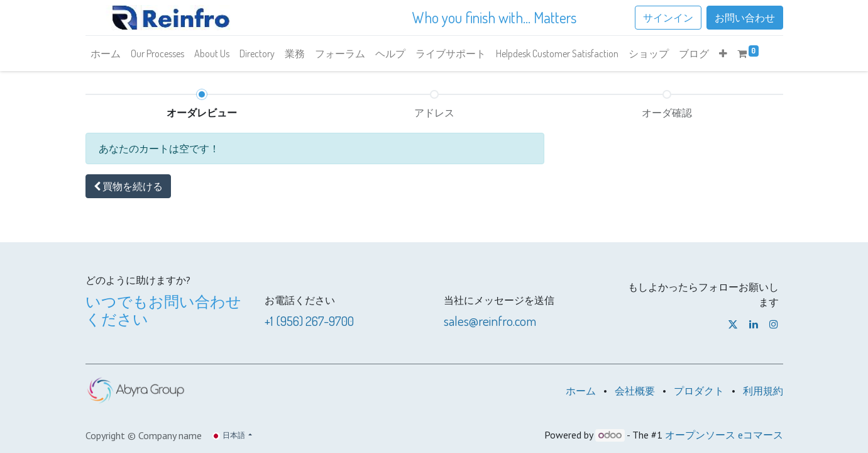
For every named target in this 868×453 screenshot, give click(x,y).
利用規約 (763, 390)
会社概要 (635, 390)
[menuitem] (105, 53)
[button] (723, 53)
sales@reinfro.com (490, 320)
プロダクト (699, 390)
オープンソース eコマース (724, 434)
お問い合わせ (745, 17)
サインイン (668, 17)
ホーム (581, 390)
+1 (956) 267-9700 (309, 320)
